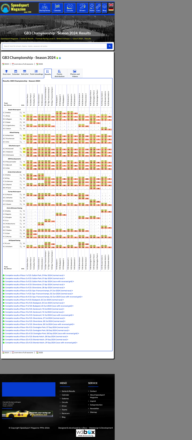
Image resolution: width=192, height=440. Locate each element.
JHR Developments (14, 159)
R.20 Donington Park (97, 98)
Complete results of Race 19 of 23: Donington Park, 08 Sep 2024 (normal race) (37, 330)
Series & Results (27, 39)
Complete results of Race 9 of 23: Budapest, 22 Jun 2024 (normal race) (34, 300)
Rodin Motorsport (14, 110)
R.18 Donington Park (91, 98)
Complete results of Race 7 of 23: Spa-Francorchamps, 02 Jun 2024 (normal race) (39, 294)
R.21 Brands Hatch (102, 98)
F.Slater (8, 122)
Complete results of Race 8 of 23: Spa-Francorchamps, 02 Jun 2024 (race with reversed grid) (43, 297)
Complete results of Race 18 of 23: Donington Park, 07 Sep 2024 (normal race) (37, 327)
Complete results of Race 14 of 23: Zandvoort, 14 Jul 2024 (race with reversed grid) (39, 315)
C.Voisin (8, 129)
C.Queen (8, 204)
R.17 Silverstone (86, 99)
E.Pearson (9, 194)
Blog (104, 10)
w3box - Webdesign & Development (97, 428)
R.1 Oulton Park (27, 100)
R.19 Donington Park (94, 98)
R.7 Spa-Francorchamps (49, 96)
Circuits (70, 10)
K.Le (7, 220)
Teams (91, 10)
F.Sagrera (8, 214)
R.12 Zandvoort (68, 100)
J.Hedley (8, 112)
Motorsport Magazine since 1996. (16, 391)
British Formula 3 (63, 39)
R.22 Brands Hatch (105, 98)
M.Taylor (8, 188)
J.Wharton (9, 198)
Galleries (65, 399)
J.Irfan (7, 168)
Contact (93, 391)
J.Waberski (9, 152)
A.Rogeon (9, 119)
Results (88, 39)
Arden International (14, 172)
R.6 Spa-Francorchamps (45, 96)
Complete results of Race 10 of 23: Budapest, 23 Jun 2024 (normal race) (35, 303)
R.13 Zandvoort (71, 100)
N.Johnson (9, 181)
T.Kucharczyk (10, 138)
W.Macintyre (9, 135)
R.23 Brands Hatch (108, 98)
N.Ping (7, 178)
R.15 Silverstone (79, 99)
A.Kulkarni (9, 246)
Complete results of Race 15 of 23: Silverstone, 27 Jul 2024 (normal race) (35, 318)
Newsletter (94, 408)
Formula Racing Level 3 (45, 39)
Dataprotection (96, 405)
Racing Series (44, 10)
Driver (64, 406)
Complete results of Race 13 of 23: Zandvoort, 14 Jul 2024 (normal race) (34, 312)
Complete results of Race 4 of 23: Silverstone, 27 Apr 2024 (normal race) (35, 284)
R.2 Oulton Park (31, 99)
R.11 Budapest (63, 100)
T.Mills (8, 227)
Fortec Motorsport (14, 191)
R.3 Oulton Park (34, 99)
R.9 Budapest (57, 100)
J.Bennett (8, 165)
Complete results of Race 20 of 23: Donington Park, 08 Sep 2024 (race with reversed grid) (42, 333)
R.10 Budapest (60, 100)
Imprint (93, 401)
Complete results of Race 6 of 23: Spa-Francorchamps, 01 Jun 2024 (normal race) (39, 291)
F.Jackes (9, 230)
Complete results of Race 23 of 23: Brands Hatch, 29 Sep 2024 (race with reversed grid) (41, 343)
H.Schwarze (10, 155)
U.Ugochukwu (10, 125)
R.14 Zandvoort (75, 100)
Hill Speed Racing (14, 240)
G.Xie (7, 142)
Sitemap (93, 412)
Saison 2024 (78, 39)
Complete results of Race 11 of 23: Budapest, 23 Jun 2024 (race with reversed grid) (39, 306)
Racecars (66, 413)
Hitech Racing (14, 132)
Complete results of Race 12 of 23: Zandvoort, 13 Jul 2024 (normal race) (34, 309)
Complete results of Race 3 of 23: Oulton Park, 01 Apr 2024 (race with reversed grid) (39, 281)
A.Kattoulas (9, 201)
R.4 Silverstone (39, 100)
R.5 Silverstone (42, 100)
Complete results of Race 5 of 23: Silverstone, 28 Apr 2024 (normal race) (35, 288)
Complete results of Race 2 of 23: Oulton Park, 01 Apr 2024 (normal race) (35, 278)
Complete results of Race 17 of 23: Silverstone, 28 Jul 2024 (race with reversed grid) (39, 324)
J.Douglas (8, 217)
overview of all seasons (22, 64)
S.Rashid (9, 184)
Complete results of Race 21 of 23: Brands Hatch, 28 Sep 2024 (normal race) (36, 336)
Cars (98, 10)
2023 (5, 64)
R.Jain (8, 233)
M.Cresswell (10, 149)
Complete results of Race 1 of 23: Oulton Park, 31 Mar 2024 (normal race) (35, 275)
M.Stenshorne (10, 224)
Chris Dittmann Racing (14, 208)
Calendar (57, 10)
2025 (39, 64)
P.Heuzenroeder (11, 162)
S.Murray (8, 236)
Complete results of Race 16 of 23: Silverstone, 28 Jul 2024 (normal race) (35, 321)
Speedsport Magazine (9, 39)
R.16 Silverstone (83, 99)
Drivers (82, 10)
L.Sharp (7, 116)
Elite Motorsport (14, 146)
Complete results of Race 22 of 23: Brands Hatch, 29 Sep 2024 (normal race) (36, 340)
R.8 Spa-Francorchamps (52, 96)
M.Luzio (7, 243)
